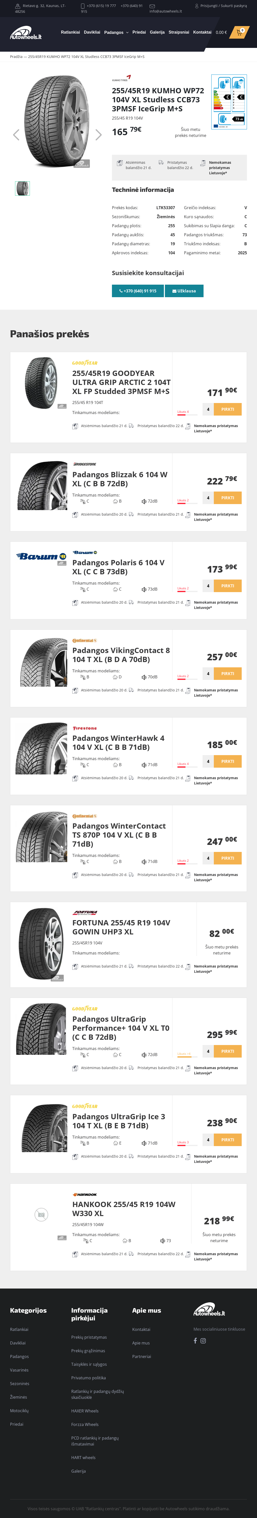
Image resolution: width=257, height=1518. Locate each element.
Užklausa (184, 291)
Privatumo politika (88, 1378)
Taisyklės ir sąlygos (89, 1364)
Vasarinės (19, 1370)
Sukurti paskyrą (234, 5)
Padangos (113, 32)
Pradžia (16, 56)
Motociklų (19, 1410)
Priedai (139, 32)
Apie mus (141, 1343)
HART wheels (83, 1457)
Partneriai (141, 1356)
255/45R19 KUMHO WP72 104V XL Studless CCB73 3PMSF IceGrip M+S (86, 56)
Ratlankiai (70, 32)
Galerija (157, 32)
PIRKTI (227, 409)
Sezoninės (19, 1383)
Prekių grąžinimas (88, 1350)
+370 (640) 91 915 (137, 291)
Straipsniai (179, 32)
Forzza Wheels (85, 1424)
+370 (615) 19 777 (98, 5)
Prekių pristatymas (89, 1337)
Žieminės (18, 1397)
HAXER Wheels (85, 1411)
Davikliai (92, 32)
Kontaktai (202, 32)
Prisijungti (209, 5)
